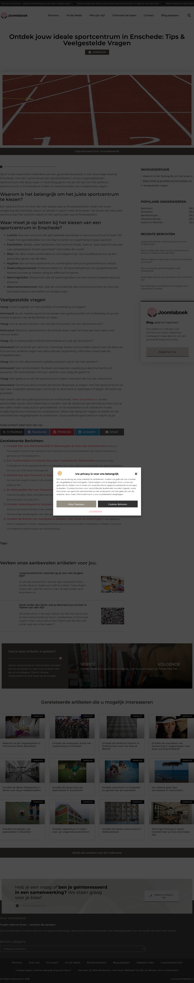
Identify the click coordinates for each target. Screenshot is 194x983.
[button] (136, 473)
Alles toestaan (76, 504)
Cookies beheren (117, 504)
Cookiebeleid (95, 511)
